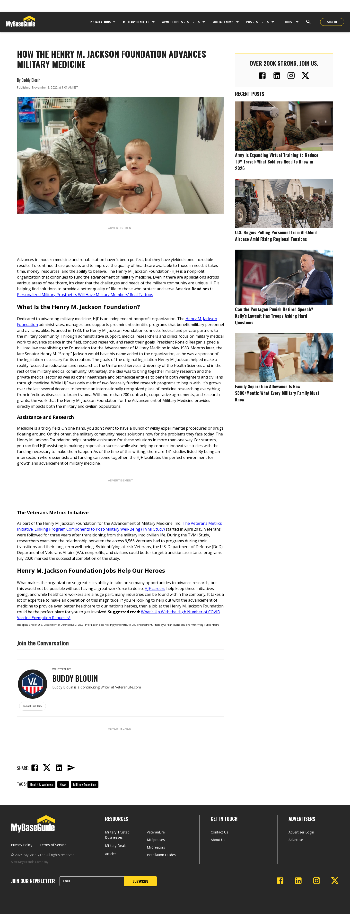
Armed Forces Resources (181, 21)
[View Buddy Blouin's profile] (32, 684)
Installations (103, 21)
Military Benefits (136, 21)
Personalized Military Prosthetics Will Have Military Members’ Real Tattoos (85, 294)
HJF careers (155, 588)
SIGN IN (332, 21)
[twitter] (47, 768)
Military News (222, 21)
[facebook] (34, 768)
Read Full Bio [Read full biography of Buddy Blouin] (32, 706)
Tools (287, 21)
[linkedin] (59, 768)
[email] (71, 768)
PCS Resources (257, 21)
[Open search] (308, 22)
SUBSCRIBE (140, 881)
